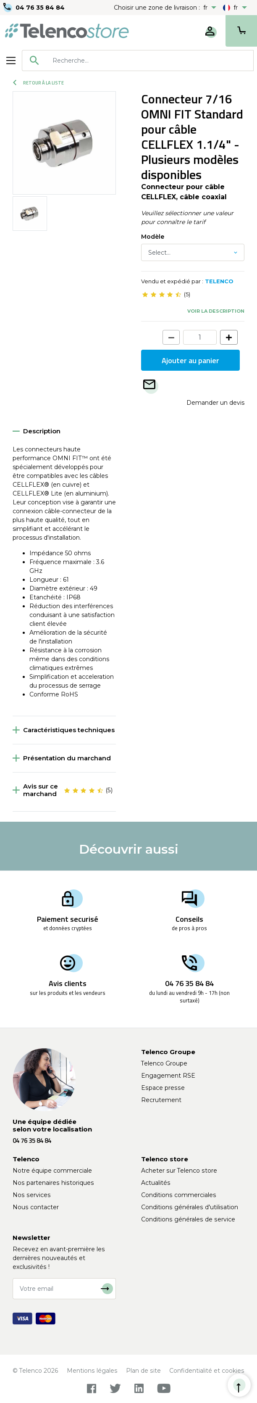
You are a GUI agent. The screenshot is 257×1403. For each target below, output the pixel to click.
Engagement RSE (168, 1075)
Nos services (32, 1195)
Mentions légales (92, 1370)
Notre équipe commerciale (52, 1170)
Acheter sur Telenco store (179, 1170)
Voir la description (215, 311)
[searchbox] (150, 60)
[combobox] (138, 60)
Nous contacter (36, 1207)
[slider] (161, 294)
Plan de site (143, 1370)
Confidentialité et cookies (206, 1370)
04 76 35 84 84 (40, 7)
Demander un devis (215, 402)
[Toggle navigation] (11, 60)
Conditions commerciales (178, 1195)
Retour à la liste (38, 82)
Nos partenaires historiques (53, 1183)
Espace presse (163, 1088)
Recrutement (161, 1100)
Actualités (155, 1183)
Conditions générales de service (188, 1219)
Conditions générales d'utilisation (189, 1207)
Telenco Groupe (164, 1063)
